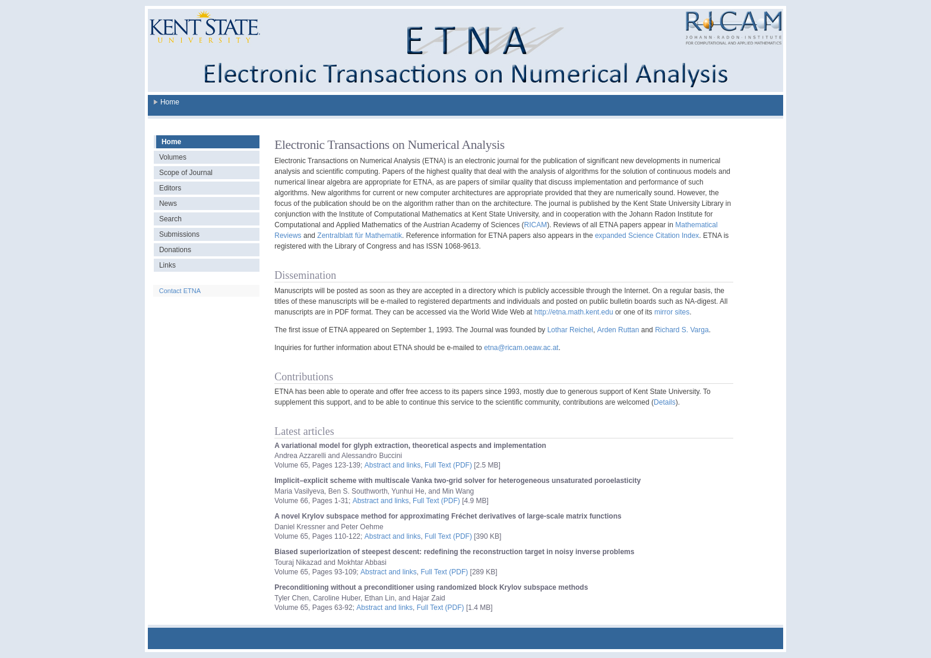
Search (170, 219)
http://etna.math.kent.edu (573, 312)
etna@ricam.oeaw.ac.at (521, 348)
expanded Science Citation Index (647, 235)
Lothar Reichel (570, 330)
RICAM (535, 225)
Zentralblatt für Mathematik (359, 235)
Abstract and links (393, 465)
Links (167, 265)
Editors (170, 188)
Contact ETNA (180, 290)
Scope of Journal (186, 173)
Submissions (179, 234)
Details (665, 402)
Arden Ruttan (618, 330)
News (168, 203)
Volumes (172, 157)
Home (169, 102)
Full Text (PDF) (448, 465)
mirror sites (671, 312)
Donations (175, 250)
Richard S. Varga (682, 330)
